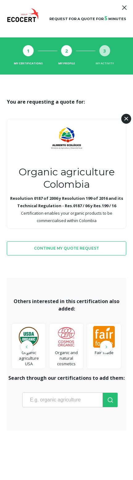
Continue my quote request (66, 248)
